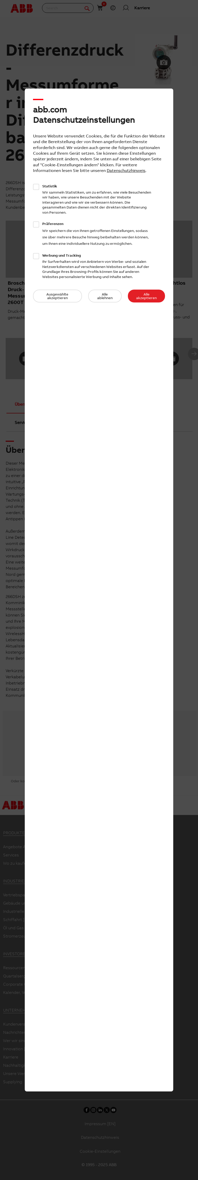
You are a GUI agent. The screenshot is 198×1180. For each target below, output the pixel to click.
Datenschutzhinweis (126, 170)
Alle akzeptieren (146, 296)
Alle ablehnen (105, 296)
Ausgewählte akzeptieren (57, 296)
